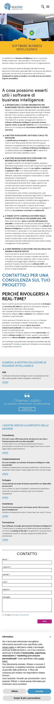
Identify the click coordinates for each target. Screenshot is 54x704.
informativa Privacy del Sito (20, 615)
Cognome (6, 567)
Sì (3, 615)
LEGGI (5, 382)
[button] (50, 637)
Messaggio (6, 597)
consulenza (33, 320)
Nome (5, 559)
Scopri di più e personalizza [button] (27, 698)
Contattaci (16, 344)
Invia (45, 621)
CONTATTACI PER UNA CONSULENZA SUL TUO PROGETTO (26, 280)
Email (5, 582)
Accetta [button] (39, 691)
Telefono (6, 589)
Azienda (6, 574)
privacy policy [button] (8, 647)
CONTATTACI (27, 409)
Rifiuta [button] (15, 691)
